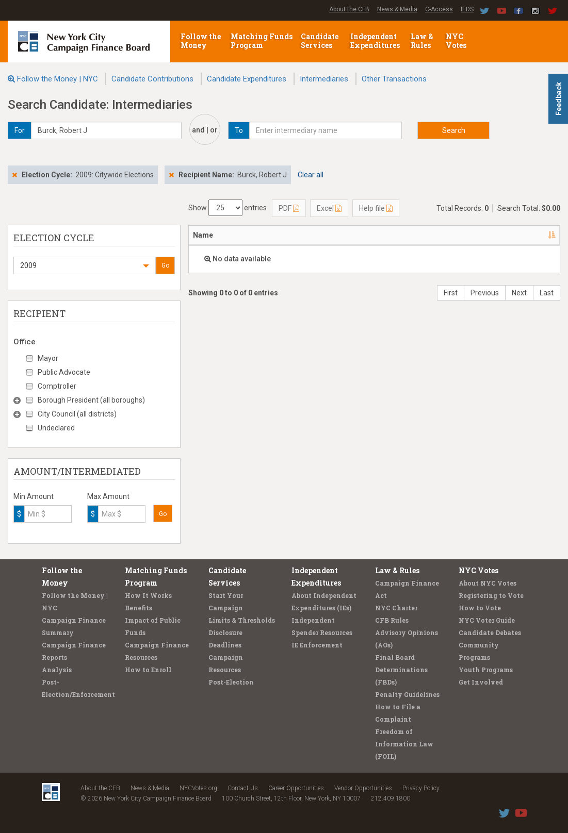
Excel (329, 208)
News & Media (397, 9)
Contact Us (243, 788)
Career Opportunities (296, 788)
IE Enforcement (317, 645)
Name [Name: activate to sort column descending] (203, 235)
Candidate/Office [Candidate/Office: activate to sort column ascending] (443, 235)
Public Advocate (64, 372)
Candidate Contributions (152, 79)
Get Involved (481, 682)
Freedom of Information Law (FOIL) (404, 743)
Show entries (227, 207)
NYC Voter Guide (487, 620)
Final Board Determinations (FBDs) (401, 669)
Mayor (48, 358)
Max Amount (108, 496)
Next (519, 293)
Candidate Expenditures (246, 79)
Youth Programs (486, 669)
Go (165, 265)
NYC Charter (396, 608)
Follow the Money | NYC (57, 79)
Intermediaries (324, 79)
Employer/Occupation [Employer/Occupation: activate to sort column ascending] (338, 235)
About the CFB (349, 9)
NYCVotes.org (198, 788)
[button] (84, 265)
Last (547, 293)
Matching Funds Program (262, 40)
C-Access (439, 9)
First (451, 293)
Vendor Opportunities (363, 788)
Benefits (138, 608)
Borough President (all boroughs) (91, 400)
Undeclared (56, 428)
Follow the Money (201, 40)
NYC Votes (457, 40)
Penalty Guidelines (407, 694)
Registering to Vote (491, 595)
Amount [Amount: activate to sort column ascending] (530, 235)
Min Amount (33, 496)
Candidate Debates (490, 632)
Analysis (57, 669)
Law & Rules (422, 40)
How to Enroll (148, 669)
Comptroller (57, 386)
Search (453, 130)
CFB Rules (392, 620)
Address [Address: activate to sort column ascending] (256, 235)
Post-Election (231, 682)
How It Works (148, 595)
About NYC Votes (487, 583)
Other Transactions (394, 79)
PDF (289, 208)
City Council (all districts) (77, 414)
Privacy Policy (421, 788)
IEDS (467, 9)
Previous (484, 293)
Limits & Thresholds (241, 620)
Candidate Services (319, 40)
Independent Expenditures (375, 40)
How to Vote (480, 608)
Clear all (310, 175)
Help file (376, 208)
